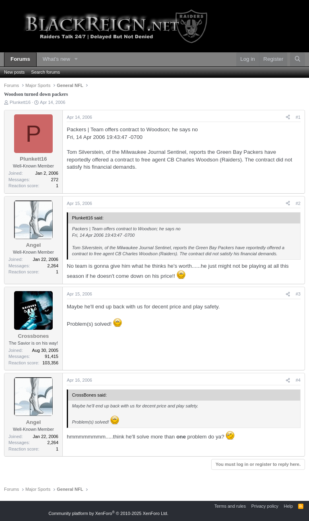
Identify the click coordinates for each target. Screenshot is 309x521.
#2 (298, 203)
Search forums (45, 72)
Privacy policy (264, 506)
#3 (298, 294)
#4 (298, 380)
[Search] (297, 59)
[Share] (288, 117)
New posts (14, 72)
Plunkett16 (20, 102)
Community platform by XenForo (108, 513)
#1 (298, 117)
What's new (56, 59)
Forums (20, 59)
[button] (76, 59)
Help (288, 506)
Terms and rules (230, 506)
